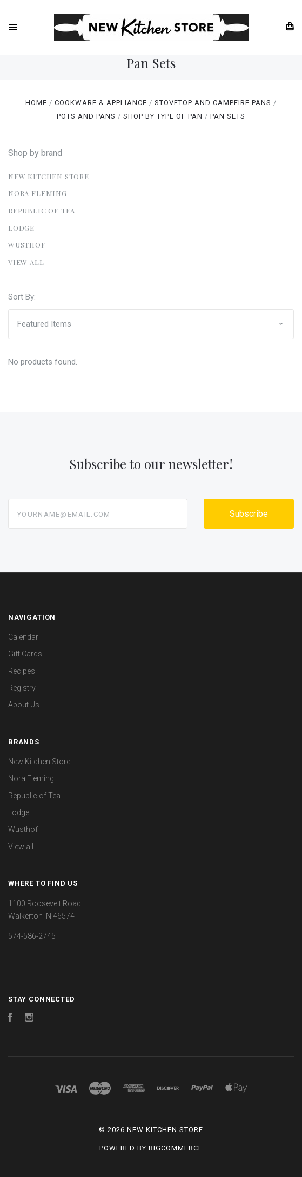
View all (26, 261)
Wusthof (27, 244)
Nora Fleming (37, 193)
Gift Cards (25, 653)
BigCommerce (176, 1148)
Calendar (23, 637)
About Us (23, 704)
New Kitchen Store (48, 176)
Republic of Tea (41, 210)
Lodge (21, 227)
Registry (22, 688)
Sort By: (22, 297)
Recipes (21, 671)
